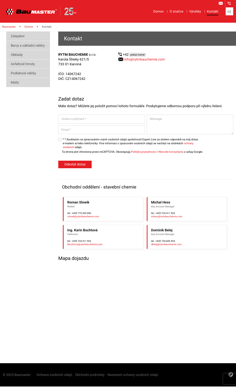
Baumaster (9, 27)
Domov (29, 27)
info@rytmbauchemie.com (144, 60)
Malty (12, 82)
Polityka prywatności (143, 152)
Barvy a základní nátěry (25, 46)
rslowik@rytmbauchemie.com (83, 217)
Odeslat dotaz (75, 165)
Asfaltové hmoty (20, 64)
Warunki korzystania (171, 152)
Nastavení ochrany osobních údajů (132, 375)
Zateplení (15, 36)
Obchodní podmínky (90, 375)
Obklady (14, 55)
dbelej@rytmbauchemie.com (166, 244)
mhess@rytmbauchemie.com (167, 217)
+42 (134, 55)
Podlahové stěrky (21, 73)
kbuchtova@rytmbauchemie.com (85, 244)
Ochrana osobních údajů (54, 375)
